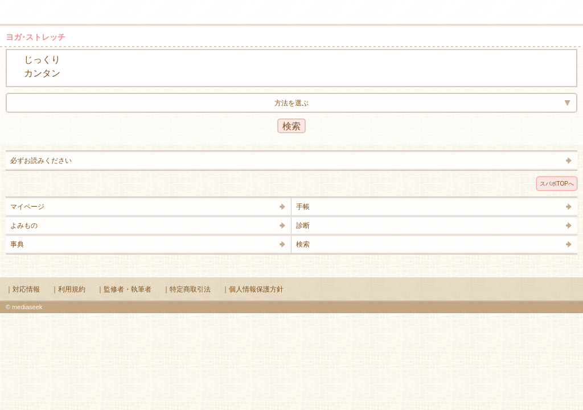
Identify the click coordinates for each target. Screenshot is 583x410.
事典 (17, 244)
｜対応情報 (23, 289)
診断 (303, 225)
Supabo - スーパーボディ (294, 14)
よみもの (24, 225)
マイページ (27, 207)
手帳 (303, 207)
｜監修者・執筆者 (124, 289)
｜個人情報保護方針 (253, 289)
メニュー (16, 6)
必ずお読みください (41, 161)
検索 (539, 6)
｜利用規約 (68, 289)
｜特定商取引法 (187, 289)
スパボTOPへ (557, 184)
